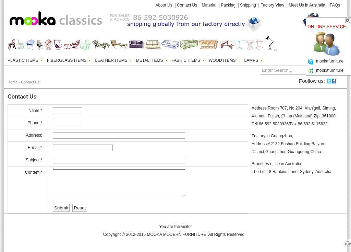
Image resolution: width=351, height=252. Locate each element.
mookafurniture (329, 61)
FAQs (335, 5)
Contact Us (187, 5)
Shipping (248, 5)
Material (209, 5)
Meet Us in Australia (307, 5)
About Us (163, 5)
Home (12, 82)
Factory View (272, 5)
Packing (228, 5)
